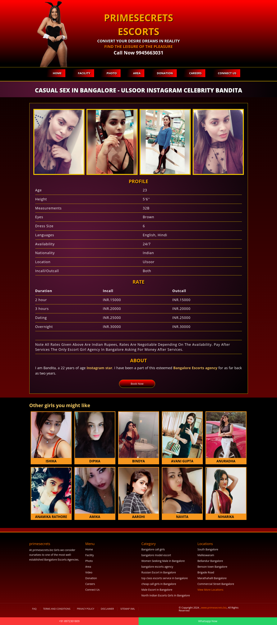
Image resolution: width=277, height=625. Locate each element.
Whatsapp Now (207, 621)
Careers (195, 73)
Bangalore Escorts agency (195, 368)
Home (57, 73)
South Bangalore (207, 549)
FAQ (34, 608)
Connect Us (227, 73)
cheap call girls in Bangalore (158, 584)
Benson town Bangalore (212, 566)
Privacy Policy (85, 608)
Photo (112, 73)
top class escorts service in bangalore (164, 578)
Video (88, 572)
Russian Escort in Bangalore (158, 572)
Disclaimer (107, 608)
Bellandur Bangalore (210, 561)
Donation (165, 73)
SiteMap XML (127, 608)
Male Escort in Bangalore (156, 589)
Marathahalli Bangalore (212, 578)
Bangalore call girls (153, 549)
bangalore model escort (156, 555)
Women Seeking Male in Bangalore (163, 561)
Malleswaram (205, 555)
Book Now (137, 383)
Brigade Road (205, 572)
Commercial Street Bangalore (215, 584)
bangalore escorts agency (157, 566)
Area (137, 73)
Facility (84, 73)
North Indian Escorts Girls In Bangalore (165, 595)
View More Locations (210, 589)
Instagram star (99, 368)
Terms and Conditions (57, 608)
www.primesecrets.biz (214, 607)
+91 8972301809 (69, 621)
